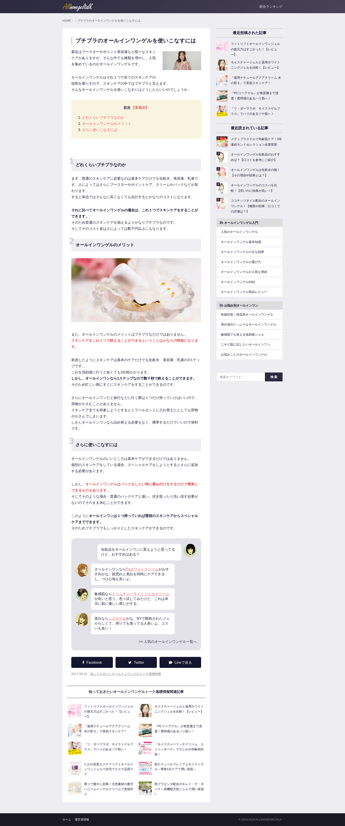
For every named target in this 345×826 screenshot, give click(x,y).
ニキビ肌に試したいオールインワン (245, 344)
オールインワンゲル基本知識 (241, 242)
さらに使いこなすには (99, 130)
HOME (66, 20)
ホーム (66, 819)
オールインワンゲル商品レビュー (244, 292)
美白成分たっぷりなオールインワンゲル (248, 324)
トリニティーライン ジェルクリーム (140, 594)
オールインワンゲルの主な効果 (242, 252)
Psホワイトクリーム (142, 569)
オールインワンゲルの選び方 (241, 262)
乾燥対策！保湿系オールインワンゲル (247, 314)
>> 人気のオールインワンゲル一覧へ (168, 641)
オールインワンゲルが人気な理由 (244, 272)
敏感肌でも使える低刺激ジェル (242, 334)
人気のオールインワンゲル (239, 232)
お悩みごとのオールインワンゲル (244, 354)
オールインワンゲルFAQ (238, 282)
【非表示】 (140, 108)
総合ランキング (271, 6)
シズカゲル (117, 618)
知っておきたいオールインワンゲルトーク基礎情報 (125, 674)
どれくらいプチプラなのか (103, 117)
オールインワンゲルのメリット (106, 124)
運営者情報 (82, 819)
